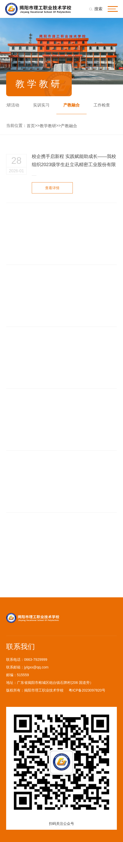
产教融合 (71, 105)
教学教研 (48, 126)
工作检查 (102, 105)
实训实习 (41, 105)
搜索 (98, 9)
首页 (31, 126)
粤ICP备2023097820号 (87, 690)
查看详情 (52, 189)
